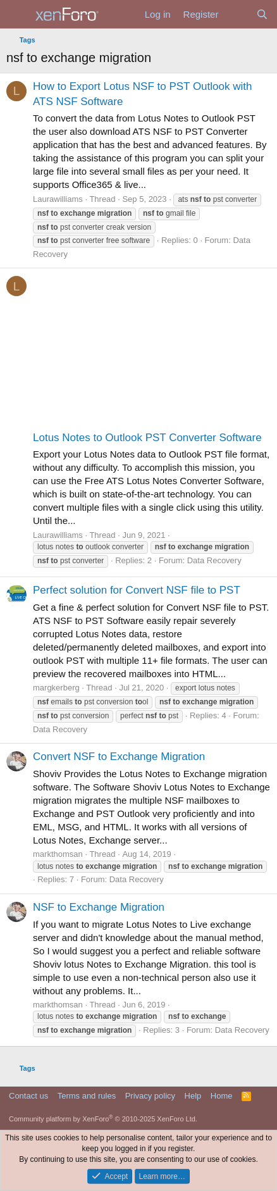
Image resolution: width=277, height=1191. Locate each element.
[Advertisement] (138, 352)
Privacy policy (150, 1096)
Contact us (28, 1096)
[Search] (262, 14)
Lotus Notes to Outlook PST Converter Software (147, 438)
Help (193, 1096)
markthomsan (58, 854)
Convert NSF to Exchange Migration (119, 757)
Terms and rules (87, 1096)
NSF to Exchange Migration (98, 907)
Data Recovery (214, 560)
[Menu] (17, 14)
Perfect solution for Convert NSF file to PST (136, 590)
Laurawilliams (58, 199)
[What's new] (237, 14)
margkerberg (56, 687)
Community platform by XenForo (103, 1119)
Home (222, 1096)
